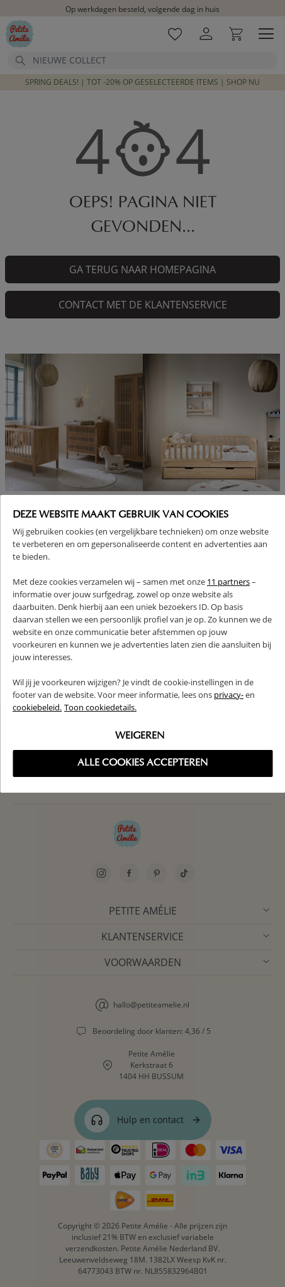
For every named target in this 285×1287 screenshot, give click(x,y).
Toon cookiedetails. (100, 707)
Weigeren (139, 736)
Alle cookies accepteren (142, 763)
